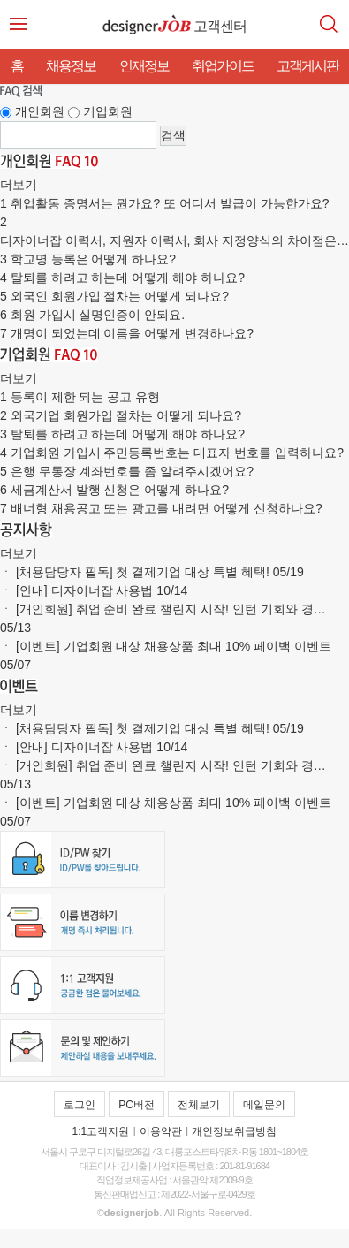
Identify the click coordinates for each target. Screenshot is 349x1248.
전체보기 (199, 1105)
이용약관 (161, 1131)
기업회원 (108, 111)
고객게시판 (307, 65)
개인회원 (39, 111)
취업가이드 (223, 65)
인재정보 (144, 65)
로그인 (79, 1105)
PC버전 (136, 1105)
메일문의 (264, 1105)
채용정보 (70, 65)
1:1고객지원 (101, 1131)
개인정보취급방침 (234, 1131)
